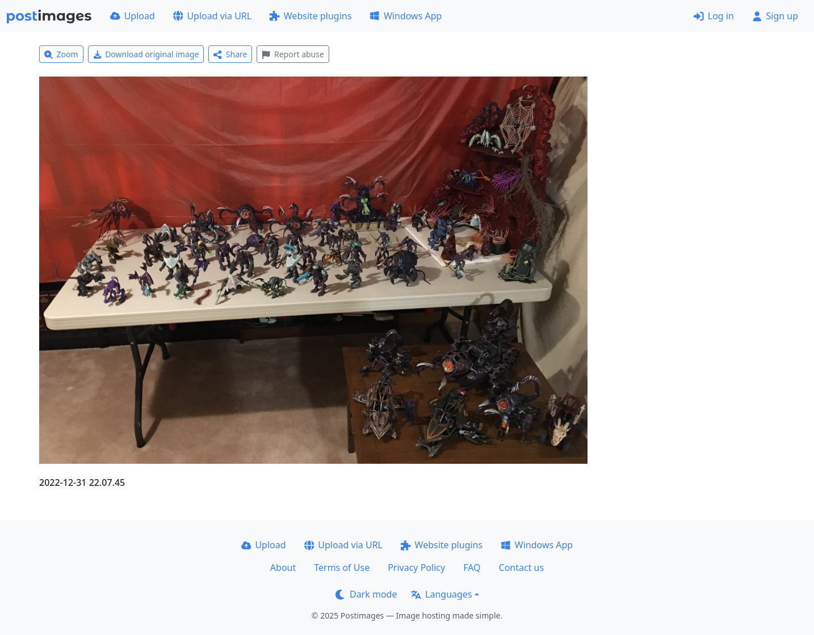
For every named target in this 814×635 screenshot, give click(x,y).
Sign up (775, 16)
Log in (714, 16)
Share (230, 54)
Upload (132, 16)
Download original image (146, 54)
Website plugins (310, 16)
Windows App (406, 16)
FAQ (471, 567)
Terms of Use (342, 567)
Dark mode (366, 594)
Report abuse (293, 54)
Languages (441, 594)
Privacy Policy (416, 567)
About (283, 567)
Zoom (61, 54)
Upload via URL (212, 16)
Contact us (521, 567)
